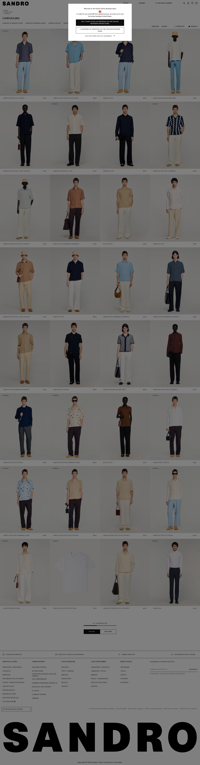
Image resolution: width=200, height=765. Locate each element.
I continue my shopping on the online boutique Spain (100, 30)
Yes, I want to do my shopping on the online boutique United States (100, 22)
